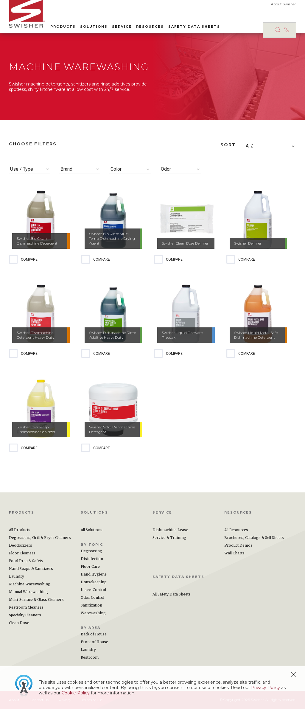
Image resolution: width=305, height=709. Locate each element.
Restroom (90, 657)
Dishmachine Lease (170, 530)
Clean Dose (19, 623)
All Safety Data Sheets (171, 594)
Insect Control (93, 589)
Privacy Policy (265, 687)
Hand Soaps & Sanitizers (31, 568)
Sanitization (91, 605)
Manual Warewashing (28, 592)
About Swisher (283, 4)
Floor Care (90, 566)
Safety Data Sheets (194, 26)
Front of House (94, 642)
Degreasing (91, 551)
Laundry (16, 576)
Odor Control (92, 597)
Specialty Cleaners (25, 615)
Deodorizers (20, 545)
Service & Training (169, 537)
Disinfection (92, 558)
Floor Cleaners (22, 553)
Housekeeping (94, 582)
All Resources (236, 530)
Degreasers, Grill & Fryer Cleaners (40, 537)
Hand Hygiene (94, 574)
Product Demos (238, 545)
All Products (19, 530)
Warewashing (93, 613)
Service (122, 26)
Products (63, 26)
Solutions (94, 26)
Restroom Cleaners (26, 607)
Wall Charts (234, 553)
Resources (150, 26)
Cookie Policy (76, 693)
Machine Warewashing (29, 584)
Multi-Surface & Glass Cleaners (36, 599)
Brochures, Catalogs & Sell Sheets (254, 537)
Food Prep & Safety (26, 561)
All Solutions (91, 530)
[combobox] (271, 146)
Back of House (94, 634)
